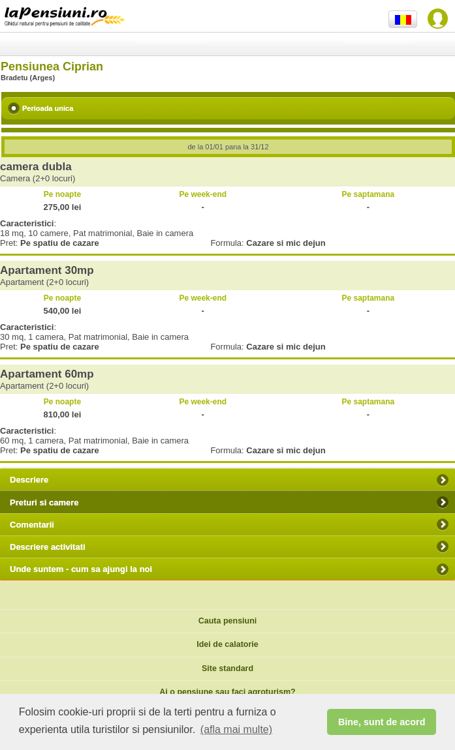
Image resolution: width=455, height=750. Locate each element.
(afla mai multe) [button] (236, 729)
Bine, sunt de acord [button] (382, 722)
